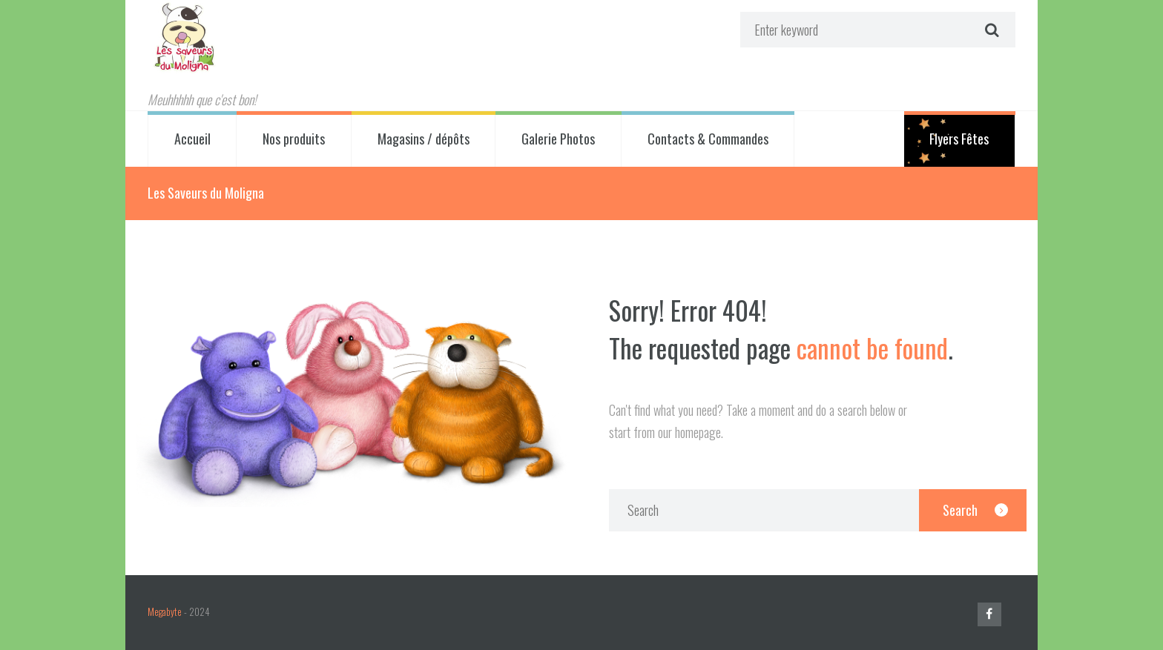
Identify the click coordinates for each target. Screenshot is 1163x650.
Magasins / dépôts (424, 138)
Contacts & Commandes (708, 138)
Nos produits (294, 138)
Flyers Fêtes (959, 138)
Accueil (192, 138)
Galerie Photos (558, 138)
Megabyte (165, 612)
